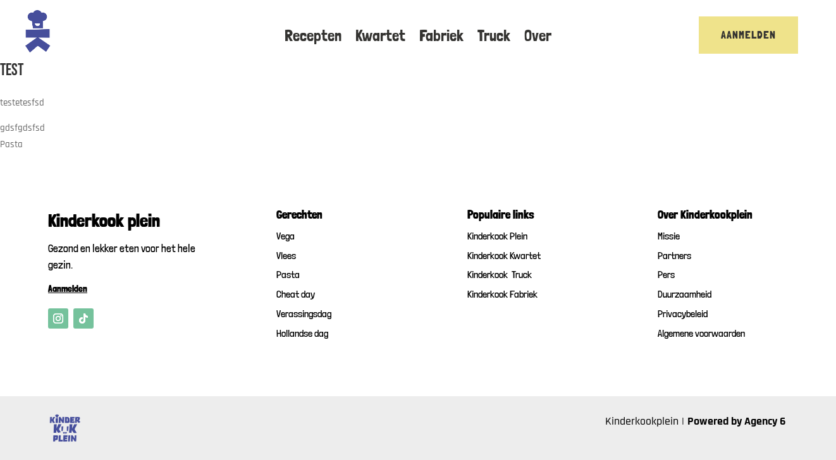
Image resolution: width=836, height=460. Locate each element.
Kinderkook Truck (499, 275)
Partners (674, 256)
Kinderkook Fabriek (502, 294)
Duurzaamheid (684, 294)
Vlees (286, 256)
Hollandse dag (302, 333)
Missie (669, 236)
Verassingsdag (303, 314)
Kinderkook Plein (497, 236)
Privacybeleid (683, 314)
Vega (285, 236)
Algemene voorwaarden (701, 333)
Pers (666, 275)
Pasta (288, 275)
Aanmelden (748, 34)
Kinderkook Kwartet (504, 256)
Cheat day (295, 294)
